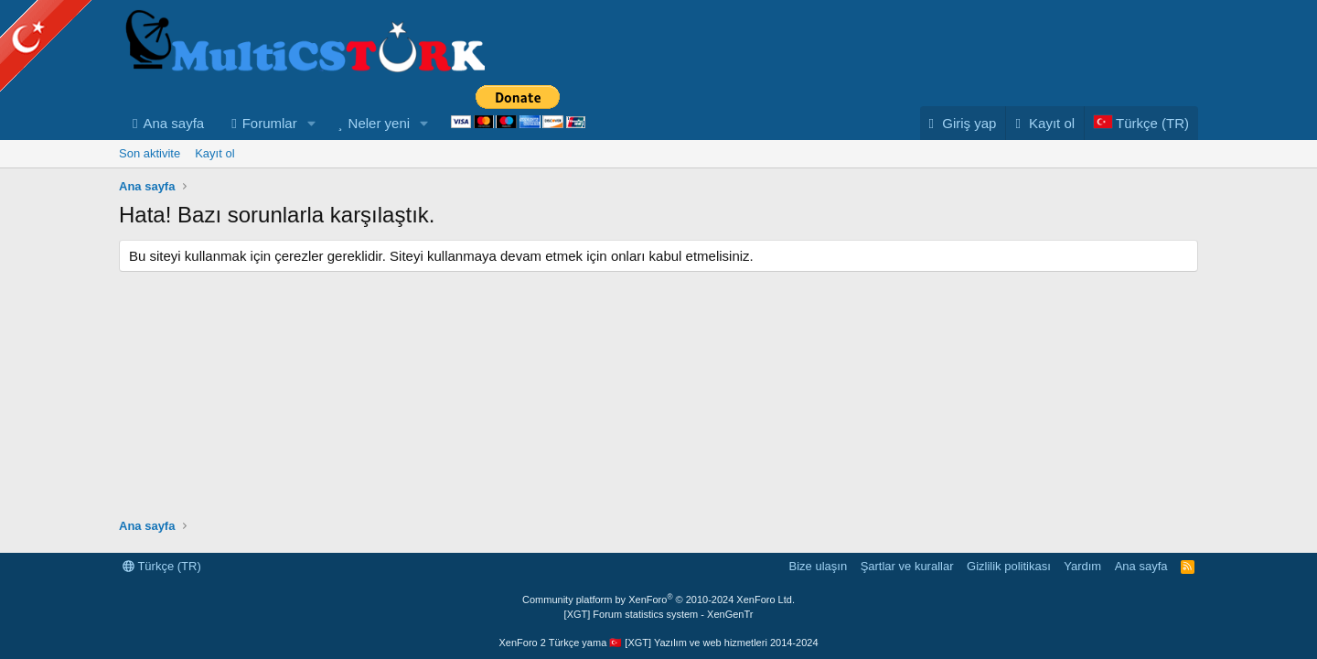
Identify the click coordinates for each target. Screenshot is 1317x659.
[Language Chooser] (1141, 123)
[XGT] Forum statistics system (659, 614)
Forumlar (269, 123)
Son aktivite (149, 153)
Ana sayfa (173, 123)
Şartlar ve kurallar (907, 566)
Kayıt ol (214, 153)
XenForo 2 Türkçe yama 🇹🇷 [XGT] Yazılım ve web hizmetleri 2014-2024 (658, 642)
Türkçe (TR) (162, 566)
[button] (312, 123)
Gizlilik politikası (1009, 566)
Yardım (1082, 566)
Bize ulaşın (818, 566)
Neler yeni (379, 123)
